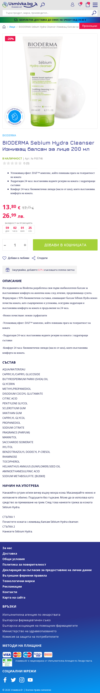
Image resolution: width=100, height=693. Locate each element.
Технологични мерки (18, 581)
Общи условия (13, 559)
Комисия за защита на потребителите (30, 636)
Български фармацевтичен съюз (26, 620)
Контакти (9, 592)
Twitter (13, 679)
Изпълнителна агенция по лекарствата (31, 615)
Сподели (42, 258)
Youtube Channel (30, 679)
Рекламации (12, 586)
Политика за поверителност (24, 564)
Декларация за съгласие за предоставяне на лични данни (47, 570)
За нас (7, 548)
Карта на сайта (13, 597)
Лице (12, 26)
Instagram (21, 679)
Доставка (9, 553)
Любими (81, 4)
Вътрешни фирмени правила (24, 575)
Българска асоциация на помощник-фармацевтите (40, 626)
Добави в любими (18, 258)
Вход (72, 4)
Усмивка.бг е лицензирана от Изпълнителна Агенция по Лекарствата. (53, 660)
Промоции (89, 25)
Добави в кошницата (65, 245)
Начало (4, 26)
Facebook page (5, 679)
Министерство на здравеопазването (29, 631)
